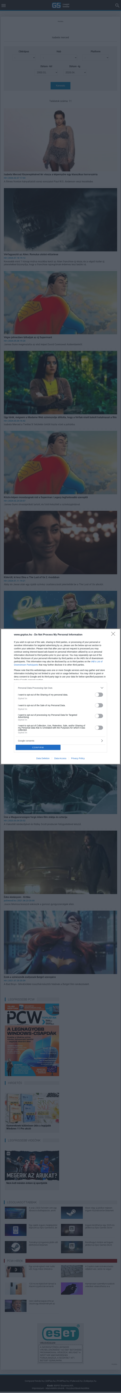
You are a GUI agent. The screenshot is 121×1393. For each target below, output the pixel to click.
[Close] (114, 635)
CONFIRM (38, 747)
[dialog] (60, 696)
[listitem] (60, 687)
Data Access (60, 758)
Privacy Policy (78, 758)
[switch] (99, 695)
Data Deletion (42, 758)
